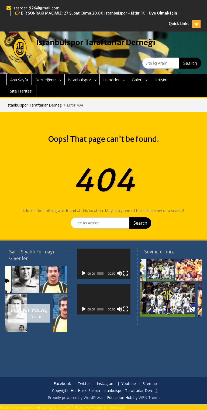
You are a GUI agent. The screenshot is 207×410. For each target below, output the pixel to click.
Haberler (111, 79)
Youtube (128, 384)
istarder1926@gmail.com (36, 8)
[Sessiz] (119, 273)
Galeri (137, 79)
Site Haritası (21, 91)
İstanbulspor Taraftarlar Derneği (95, 42)
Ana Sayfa (19, 79)
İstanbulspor (79, 79)
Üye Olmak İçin (163, 13)
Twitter (84, 384)
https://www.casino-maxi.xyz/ (99, 407)
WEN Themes (151, 397)
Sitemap (150, 384)
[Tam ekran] (125, 273)
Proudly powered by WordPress (75, 397)
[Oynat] (84, 273)
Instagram (106, 384)
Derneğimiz (45, 79)
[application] (103, 264)
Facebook (62, 384)
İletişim (160, 79)
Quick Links (179, 23)
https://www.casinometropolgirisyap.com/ (36, 407)
